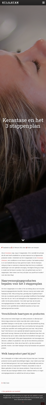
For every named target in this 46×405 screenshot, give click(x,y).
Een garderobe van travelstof (11, 391)
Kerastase (8, 253)
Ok (23, 402)
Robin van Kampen (32, 247)
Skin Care (6, 383)
